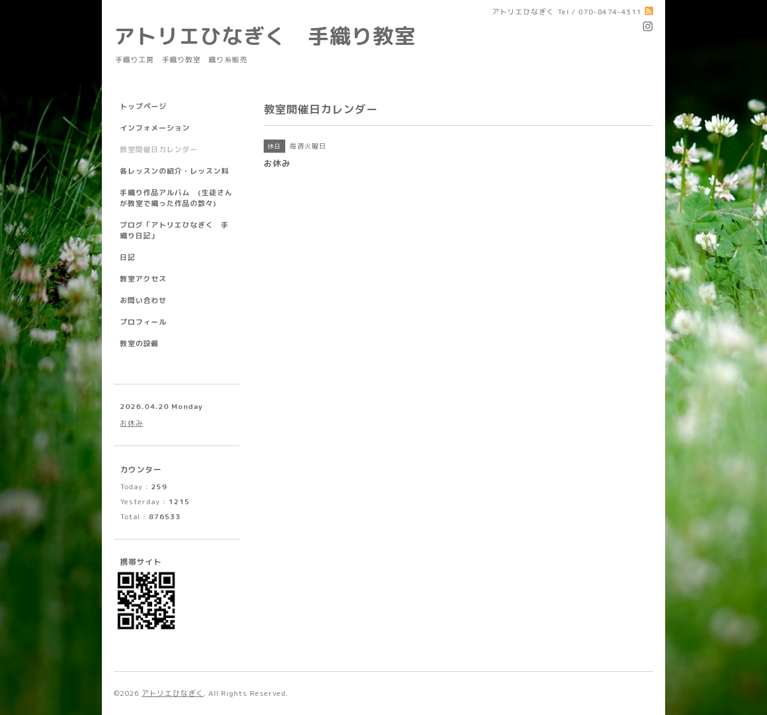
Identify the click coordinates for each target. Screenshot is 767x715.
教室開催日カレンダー (159, 149)
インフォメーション (155, 128)
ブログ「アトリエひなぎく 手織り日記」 (174, 230)
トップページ (143, 106)
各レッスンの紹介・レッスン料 (174, 171)
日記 (127, 257)
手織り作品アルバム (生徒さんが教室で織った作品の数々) (176, 197)
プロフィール (143, 322)
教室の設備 (139, 343)
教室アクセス (143, 279)
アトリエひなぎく (172, 693)
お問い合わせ (143, 300)
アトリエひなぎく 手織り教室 (275, 35)
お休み (131, 423)
